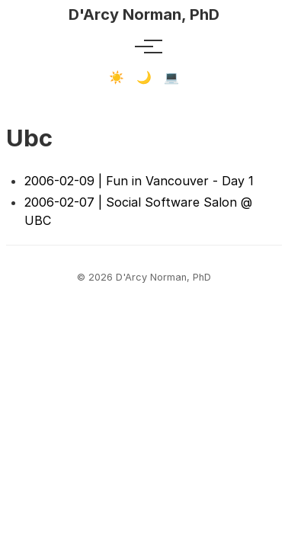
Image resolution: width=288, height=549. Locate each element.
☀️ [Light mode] (116, 77)
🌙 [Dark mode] (144, 77)
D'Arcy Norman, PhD (144, 14)
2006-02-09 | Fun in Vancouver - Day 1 (139, 180)
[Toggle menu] (144, 46)
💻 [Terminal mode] (171, 77)
